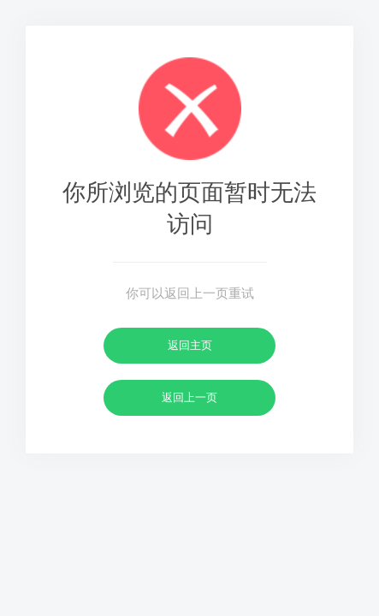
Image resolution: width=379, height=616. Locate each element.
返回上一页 (189, 397)
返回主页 (190, 345)
